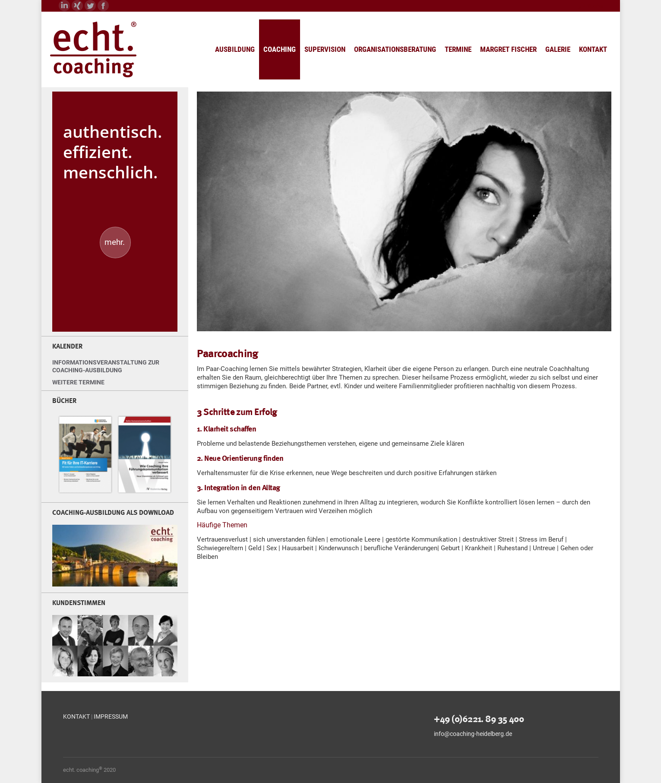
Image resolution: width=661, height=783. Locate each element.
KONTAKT (76, 716)
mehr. (114, 242)
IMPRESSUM (111, 716)
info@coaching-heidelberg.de (473, 733)
